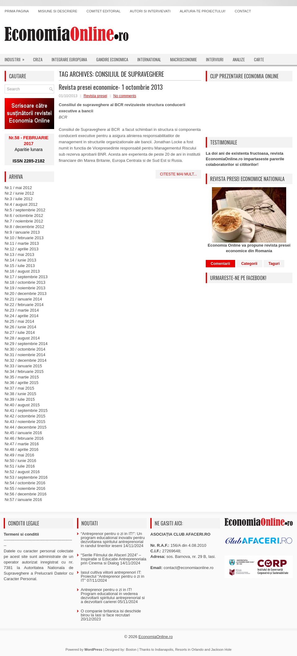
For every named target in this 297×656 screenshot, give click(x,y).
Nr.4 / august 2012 (21, 204)
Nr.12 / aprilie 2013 (21, 249)
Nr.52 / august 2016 (22, 471)
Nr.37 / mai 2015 (19, 388)
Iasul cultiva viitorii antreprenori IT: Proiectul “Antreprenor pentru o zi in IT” (112, 576)
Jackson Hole (221, 649)
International (149, 59)
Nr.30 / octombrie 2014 (25, 349)
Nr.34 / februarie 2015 (24, 371)
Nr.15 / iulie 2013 (20, 265)
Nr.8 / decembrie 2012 (24, 226)
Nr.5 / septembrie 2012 (25, 210)
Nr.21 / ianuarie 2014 (23, 299)
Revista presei (95, 96)
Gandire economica (112, 59)
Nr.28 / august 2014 (22, 338)
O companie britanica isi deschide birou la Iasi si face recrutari (111, 613)
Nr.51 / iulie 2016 (20, 466)
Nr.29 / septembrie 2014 (26, 343)
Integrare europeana (69, 59)
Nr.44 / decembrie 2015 (25, 427)
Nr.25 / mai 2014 (19, 321)
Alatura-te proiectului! (203, 11)
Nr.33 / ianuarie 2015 (23, 366)
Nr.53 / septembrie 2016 (26, 477)
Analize (239, 59)
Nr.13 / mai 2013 (19, 254)
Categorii (249, 263)
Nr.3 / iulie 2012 (18, 198)
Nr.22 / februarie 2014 (24, 304)
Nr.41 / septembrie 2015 (26, 410)
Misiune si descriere (57, 11)
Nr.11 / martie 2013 (22, 243)
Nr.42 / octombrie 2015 (25, 416)
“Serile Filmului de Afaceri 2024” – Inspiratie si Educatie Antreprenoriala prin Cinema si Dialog (113, 559)
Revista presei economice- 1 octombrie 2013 (111, 87)
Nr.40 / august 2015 (22, 405)
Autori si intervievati (150, 11)
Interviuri (214, 59)
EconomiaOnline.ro (156, 636)
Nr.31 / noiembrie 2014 (25, 354)
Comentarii (220, 263)
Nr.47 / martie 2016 (22, 444)
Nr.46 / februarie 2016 (24, 438)
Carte (259, 59)
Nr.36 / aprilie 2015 (21, 382)
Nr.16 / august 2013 (22, 271)
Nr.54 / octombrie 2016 (25, 483)
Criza (37, 59)
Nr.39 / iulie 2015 (20, 399)
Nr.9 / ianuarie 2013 (22, 232)
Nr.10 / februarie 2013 (24, 237)
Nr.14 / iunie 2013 (20, 260)
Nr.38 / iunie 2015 (20, 393)
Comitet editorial (104, 11)
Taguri (274, 263)
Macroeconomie (183, 59)
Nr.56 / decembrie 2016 (25, 494)
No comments (124, 96)
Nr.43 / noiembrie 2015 (25, 421)
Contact (243, 11)
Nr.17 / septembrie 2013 (26, 276)
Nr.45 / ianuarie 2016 (23, 432)
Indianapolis (164, 649)
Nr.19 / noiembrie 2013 (25, 288)
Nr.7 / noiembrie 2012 (24, 221)
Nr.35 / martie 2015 (22, 377)
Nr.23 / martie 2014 (22, 310)
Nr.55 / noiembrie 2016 (25, 488)
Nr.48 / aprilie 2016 (21, 449)
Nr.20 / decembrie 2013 (25, 293)
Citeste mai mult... (178, 174)
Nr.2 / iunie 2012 (19, 193)
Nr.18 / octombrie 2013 (25, 282)
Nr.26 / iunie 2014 (20, 327)
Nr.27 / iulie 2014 (20, 332)
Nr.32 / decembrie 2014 (25, 360)
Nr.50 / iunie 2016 (20, 460)
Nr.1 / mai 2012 (18, 187)
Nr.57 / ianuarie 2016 (23, 499)
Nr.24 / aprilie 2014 (21, 315)
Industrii (16, 58)
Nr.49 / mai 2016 (19, 455)
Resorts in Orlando (189, 649)
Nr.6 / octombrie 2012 (24, 215)
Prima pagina (17, 11)
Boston (131, 649)
